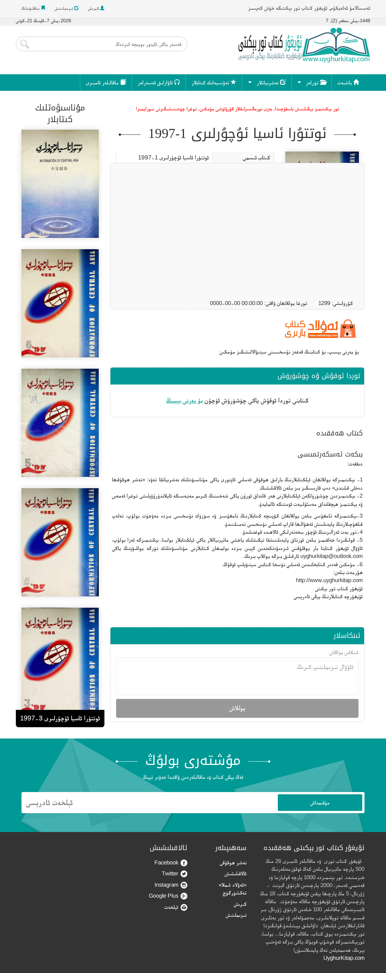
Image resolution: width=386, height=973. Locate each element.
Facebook (171, 862)
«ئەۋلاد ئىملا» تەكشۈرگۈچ (233, 888)
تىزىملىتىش (67, 8)
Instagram (171, 885)
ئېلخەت (175, 907)
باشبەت (348, 82)
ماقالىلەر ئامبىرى (106, 82)
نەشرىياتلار (271, 82)
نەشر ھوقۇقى (233, 862)
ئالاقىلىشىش (236, 873)
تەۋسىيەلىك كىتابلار (213, 82)
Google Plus (168, 895)
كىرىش (96, 8)
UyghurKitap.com (344, 958)
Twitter (174, 873)
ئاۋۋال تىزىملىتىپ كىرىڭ (237, 676)
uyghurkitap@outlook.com (331, 556)
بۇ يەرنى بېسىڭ (184, 400)
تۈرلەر (316, 82)
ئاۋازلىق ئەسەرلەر (159, 82)
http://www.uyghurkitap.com (329, 580)
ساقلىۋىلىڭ (33, 8)
